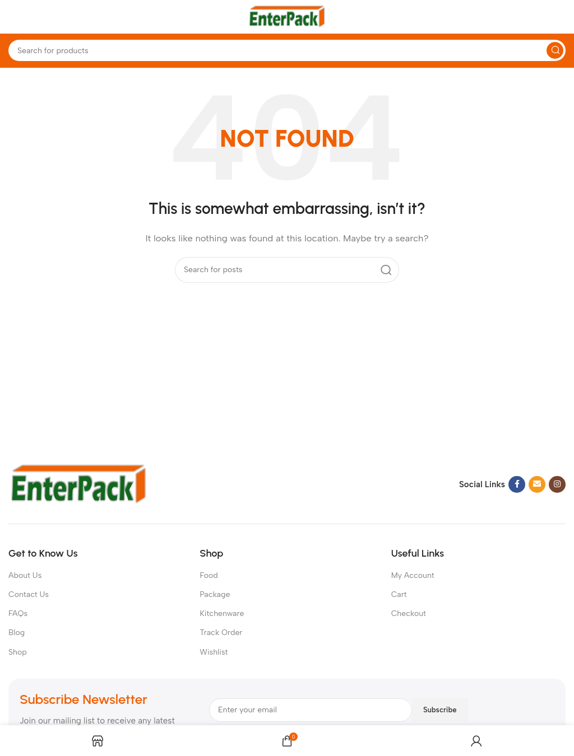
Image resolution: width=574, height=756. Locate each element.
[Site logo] (287, 16)
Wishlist (214, 652)
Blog (16, 632)
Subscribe (440, 710)
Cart (399, 594)
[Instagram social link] (557, 484)
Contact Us (28, 594)
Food (208, 575)
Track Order (221, 632)
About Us (24, 575)
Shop (17, 652)
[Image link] (78, 484)
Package (215, 594)
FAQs (17, 613)
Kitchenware (222, 613)
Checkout (408, 613)
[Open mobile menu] (14, 17)
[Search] (287, 50)
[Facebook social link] (516, 484)
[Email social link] (537, 484)
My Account (412, 575)
